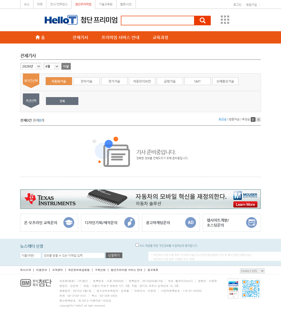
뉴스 (26, 4)
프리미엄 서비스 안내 (120, 37)
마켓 (39, 4)
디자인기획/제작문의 (110, 222)
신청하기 (114, 255)
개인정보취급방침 (79, 270)
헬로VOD (126, 4)
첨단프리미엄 (83, 4)
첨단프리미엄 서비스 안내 (126, 270)
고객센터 (57, 270)
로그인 (237, 4)
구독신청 (100, 270)
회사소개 (25, 270)
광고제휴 (152, 270)
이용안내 (41, 270)
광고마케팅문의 (171, 222)
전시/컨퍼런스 (59, 4)
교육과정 (160, 37)
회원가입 (251, 4)
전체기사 (80, 37)
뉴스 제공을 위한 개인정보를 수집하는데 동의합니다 (166, 245)
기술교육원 (105, 4)
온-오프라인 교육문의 (49, 222)
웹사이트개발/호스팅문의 (232, 222)
